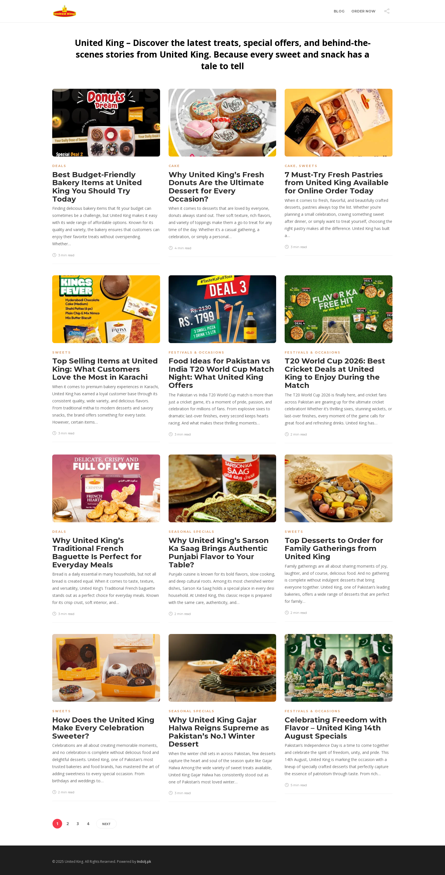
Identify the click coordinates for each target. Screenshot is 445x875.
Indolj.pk (144, 861)
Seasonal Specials (192, 532)
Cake (174, 166)
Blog (339, 11)
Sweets (308, 166)
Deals (59, 166)
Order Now (363, 11)
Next (106, 824)
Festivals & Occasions (196, 352)
